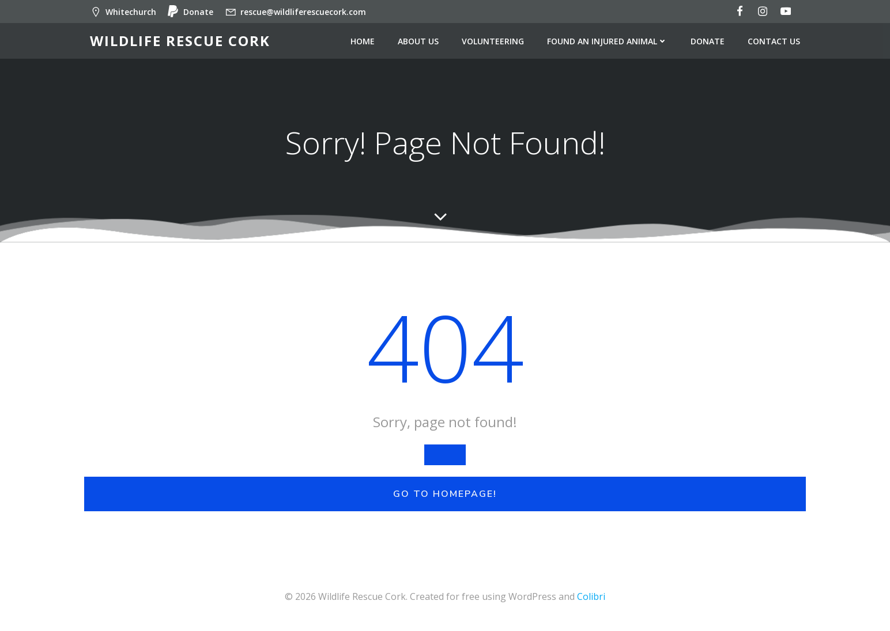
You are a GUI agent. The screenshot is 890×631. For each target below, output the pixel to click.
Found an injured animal (607, 41)
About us (418, 41)
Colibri (591, 596)
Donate (708, 41)
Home (362, 41)
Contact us (774, 41)
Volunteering (493, 41)
